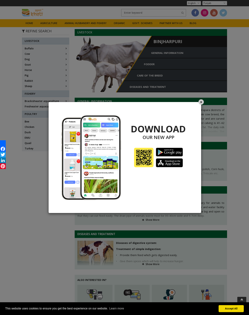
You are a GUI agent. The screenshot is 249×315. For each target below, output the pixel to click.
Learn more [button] (116, 308)
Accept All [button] (231, 308)
